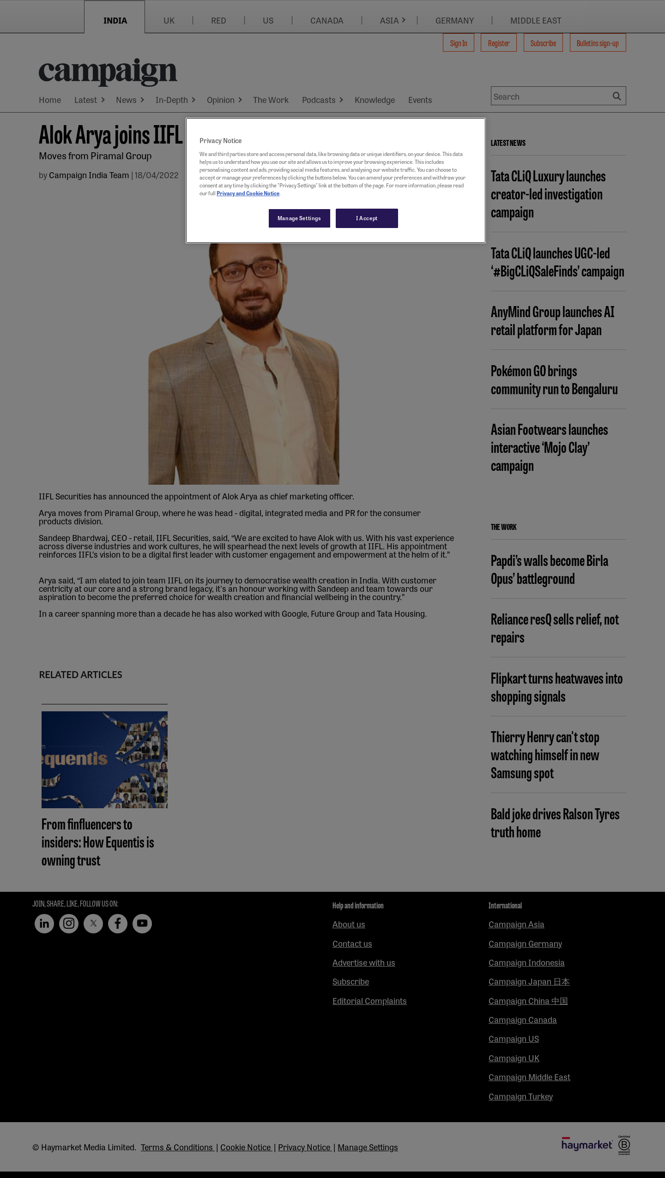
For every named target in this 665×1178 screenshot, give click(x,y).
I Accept (367, 218)
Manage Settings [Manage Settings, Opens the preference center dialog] (299, 218)
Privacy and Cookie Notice (248, 193)
